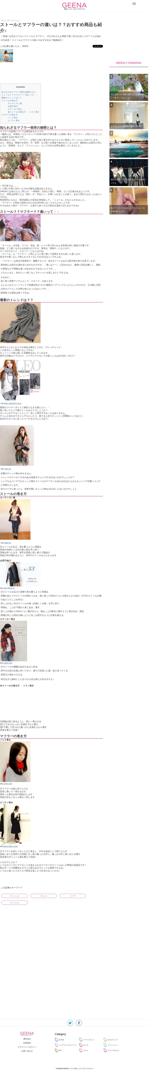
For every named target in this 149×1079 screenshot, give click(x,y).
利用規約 (27, 1043)
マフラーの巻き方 (9, 115)
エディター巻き (15, 109)
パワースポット (87, 1040)
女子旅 (59, 1040)
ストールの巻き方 (9, 100)
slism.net (7, 784)
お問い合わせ (27, 1051)
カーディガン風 (15, 103)
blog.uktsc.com (10, 846)
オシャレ (44, 896)
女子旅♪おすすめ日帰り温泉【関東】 (126, 126)
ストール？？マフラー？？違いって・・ (19, 95)
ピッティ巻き (14, 120)
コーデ (72, 896)
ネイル (83, 1045)
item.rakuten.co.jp (12, 403)
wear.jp (7, 543)
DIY (58, 1051)
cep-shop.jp (9, 588)
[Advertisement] (51, 71)
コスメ (83, 1051)
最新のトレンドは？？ (11, 98)
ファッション (15, 896)
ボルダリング (110, 1040)
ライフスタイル (111, 1051)
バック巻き (13, 117)
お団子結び (13, 106)
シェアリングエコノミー (66, 1045)
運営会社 (27, 1039)
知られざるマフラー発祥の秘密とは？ (18, 92)
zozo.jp (7, 469)
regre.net (7, 663)
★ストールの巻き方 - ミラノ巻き (23, 112)
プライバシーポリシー (27, 1047)
